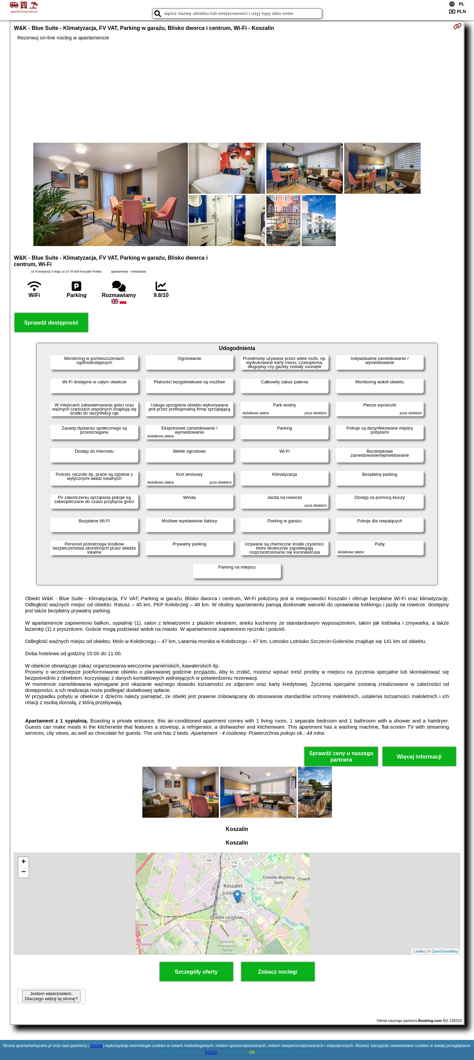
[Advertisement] (237, 91)
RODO (211, 1052)
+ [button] (23, 862)
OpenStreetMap (445, 951)
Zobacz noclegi (278, 972)
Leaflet (419, 951)
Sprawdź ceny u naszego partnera (341, 756)
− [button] (23, 872)
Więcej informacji (419, 757)
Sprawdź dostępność (51, 323)
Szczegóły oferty (196, 972)
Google (96, 1045)
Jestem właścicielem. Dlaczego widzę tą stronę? (51, 996)
